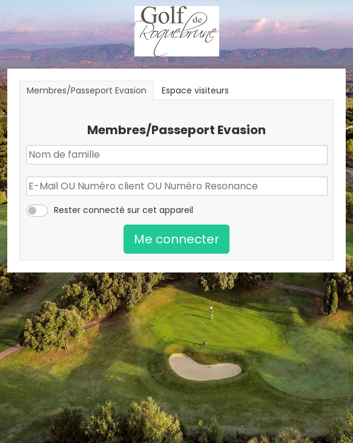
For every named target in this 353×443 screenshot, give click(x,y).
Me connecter (176, 239)
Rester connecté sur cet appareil (123, 210)
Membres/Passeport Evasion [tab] (87, 90)
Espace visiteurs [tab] (195, 90)
